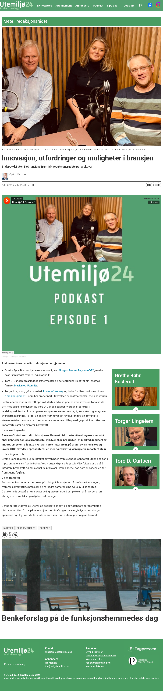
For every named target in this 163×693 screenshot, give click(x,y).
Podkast (98, 5)
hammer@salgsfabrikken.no (101, 655)
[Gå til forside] (16, 5)
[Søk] (140, 5)
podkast (45, 528)
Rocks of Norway (53, 391)
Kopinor (155, 678)
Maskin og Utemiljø (25, 385)
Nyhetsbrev (44, 5)
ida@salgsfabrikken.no (57, 666)
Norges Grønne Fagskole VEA (76, 370)
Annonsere (82, 5)
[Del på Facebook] (148, 185)
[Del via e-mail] (158, 185)
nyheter (8, 528)
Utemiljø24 (5, 356)
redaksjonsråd (26, 528)
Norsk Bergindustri (16, 396)
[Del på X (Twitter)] (153, 185)
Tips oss (112, 5)
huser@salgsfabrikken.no (58, 652)
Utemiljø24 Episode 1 (18, 356)
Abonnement (64, 5)
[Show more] (135, 409)
